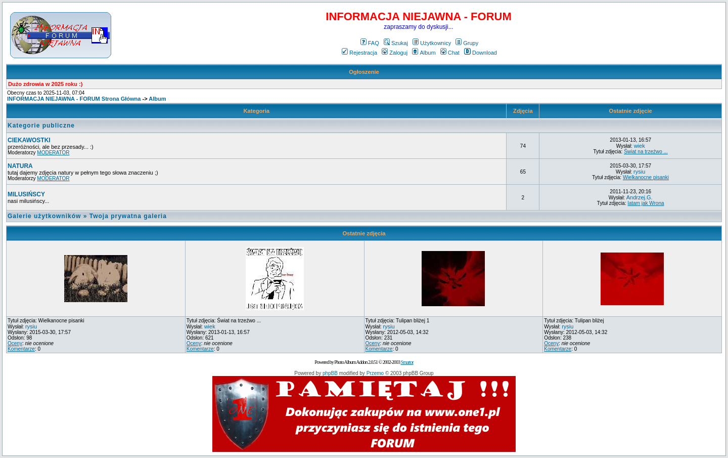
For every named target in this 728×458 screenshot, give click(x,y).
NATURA (20, 166)
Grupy (467, 43)
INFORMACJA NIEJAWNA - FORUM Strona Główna (74, 99)
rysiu (639, 172)
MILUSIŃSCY (26, 194)
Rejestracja (359, 53)
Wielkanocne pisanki (646, 177)
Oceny (15, 343)
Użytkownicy (432, 43)
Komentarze (21, 349)
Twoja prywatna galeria (128, 216)
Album (423, 53)
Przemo (375, 373)
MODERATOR (53, 152)
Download (480, 53)
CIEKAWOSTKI (29, 140)
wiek (639, 146)
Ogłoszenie (364, 72)
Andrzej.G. (639, 197)
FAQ (369, 43)
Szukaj (396, 43)
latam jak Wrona (645, 203)
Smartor (406, 362)
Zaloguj (394, 53)
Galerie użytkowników (44, 216)
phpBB (330, 373)
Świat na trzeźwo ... (646, 151)
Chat (450, 53)
